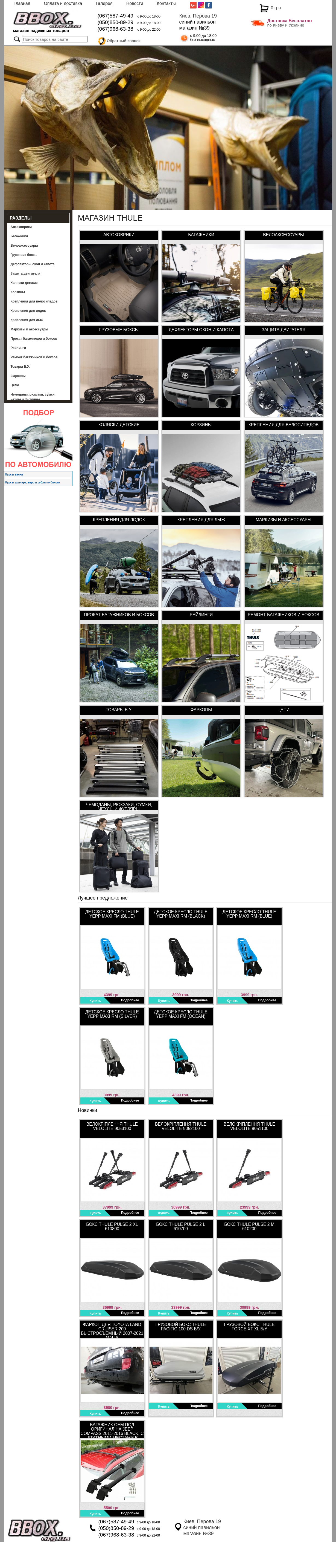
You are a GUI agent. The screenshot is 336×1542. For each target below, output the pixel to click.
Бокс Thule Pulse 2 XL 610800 (112, 1226)
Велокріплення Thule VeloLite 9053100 (112, 1126)
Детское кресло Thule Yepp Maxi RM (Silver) (112, 1014)
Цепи (15, 385)
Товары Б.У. (20, 366)
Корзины (18, 292)
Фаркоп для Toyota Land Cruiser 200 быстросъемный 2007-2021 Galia (112, 1330)
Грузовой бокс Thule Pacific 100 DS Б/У (181, 1326)
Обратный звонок (124, 40)
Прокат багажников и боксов (34, 339)
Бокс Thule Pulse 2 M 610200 (249, 1226)
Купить (95, 1001)
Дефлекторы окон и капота (33, 264)
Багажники (19, 236)
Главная (22, 3)
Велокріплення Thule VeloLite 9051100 (249, 1126)
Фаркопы (18, 376)
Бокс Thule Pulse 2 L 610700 (180, 1226)
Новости (134, 3)
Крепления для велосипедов (34, 301)
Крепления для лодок (28, 311)
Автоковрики (21, 227)
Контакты (166, 3)
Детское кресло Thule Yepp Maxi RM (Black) (181, 913)
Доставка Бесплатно (289, 20)
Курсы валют (14, 474)
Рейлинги (18, 348)
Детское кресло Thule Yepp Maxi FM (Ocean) (181, 1014)
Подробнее (130, 1000)
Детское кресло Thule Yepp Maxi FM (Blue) (112, 913)
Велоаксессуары (24, 245)
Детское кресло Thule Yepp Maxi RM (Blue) (249, 913)
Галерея (104, 3)
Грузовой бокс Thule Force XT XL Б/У (249, 1326)
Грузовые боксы (24, 255)
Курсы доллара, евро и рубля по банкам (32, 482)
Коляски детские (24, 283)
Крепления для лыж (27, 320)
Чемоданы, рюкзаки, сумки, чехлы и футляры (33, 397)
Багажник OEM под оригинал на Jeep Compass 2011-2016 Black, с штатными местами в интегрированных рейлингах (112, 1430)
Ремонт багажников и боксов (34, 357)
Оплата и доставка (63, 3)
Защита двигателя (25, 273)
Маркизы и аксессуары (29, 329)
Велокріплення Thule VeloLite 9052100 (180, 1126)
